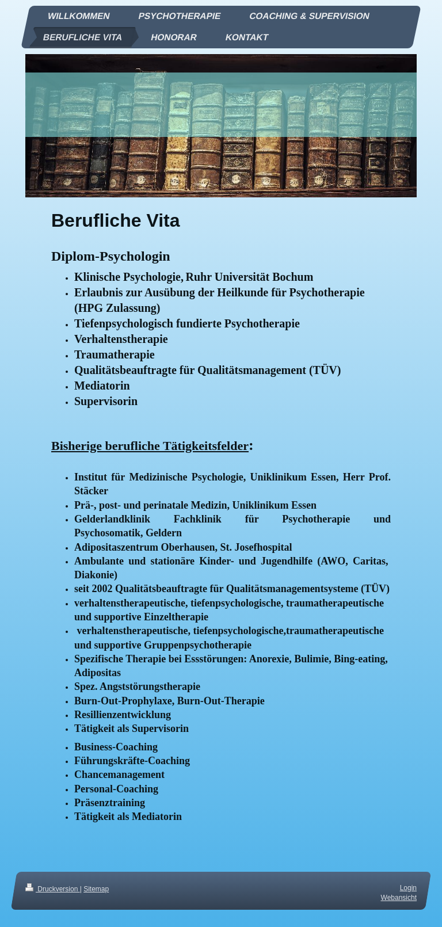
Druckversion (52, 889)
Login (408, 888)
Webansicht (399, 898)
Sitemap (96, 889)
